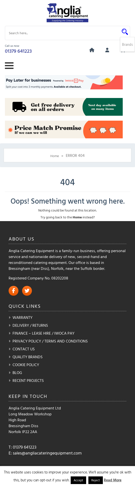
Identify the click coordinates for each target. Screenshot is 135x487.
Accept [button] (78, 480)
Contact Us (24, 349)
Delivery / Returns (30, 325)
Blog (17, 372)
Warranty (22, 317)
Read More (113, 480)
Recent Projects (28, 380)
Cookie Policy (26, 365)
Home (54, 155)
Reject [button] (95, 480)
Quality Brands (27, 357)
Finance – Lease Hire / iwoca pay (43, 333)
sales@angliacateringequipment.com (47, 453)
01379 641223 (18, 50)
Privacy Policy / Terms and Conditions (50, 341)
